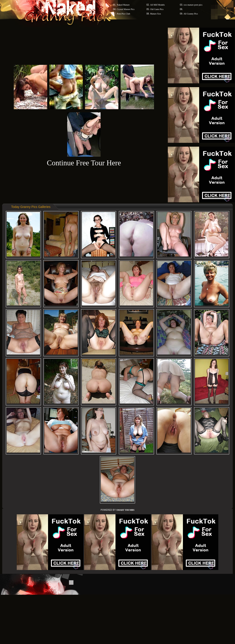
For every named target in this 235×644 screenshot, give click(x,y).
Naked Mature (123, 5)
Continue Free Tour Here (84, 163)
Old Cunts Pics (157, 9)
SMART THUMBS (125, 510)
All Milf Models (157, 5)
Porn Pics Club (123, 13)
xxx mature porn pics (193, 5)
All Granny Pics (191, 13)
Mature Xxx (155, 13)
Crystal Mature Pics (125, 9)
